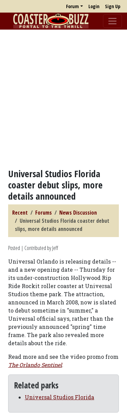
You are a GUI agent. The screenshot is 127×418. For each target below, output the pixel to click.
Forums (43, 212)
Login (94, 6)
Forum (72, 6)
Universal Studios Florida (59, 397)
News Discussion (78, 212)
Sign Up (112, 6)
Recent (20, 212)
